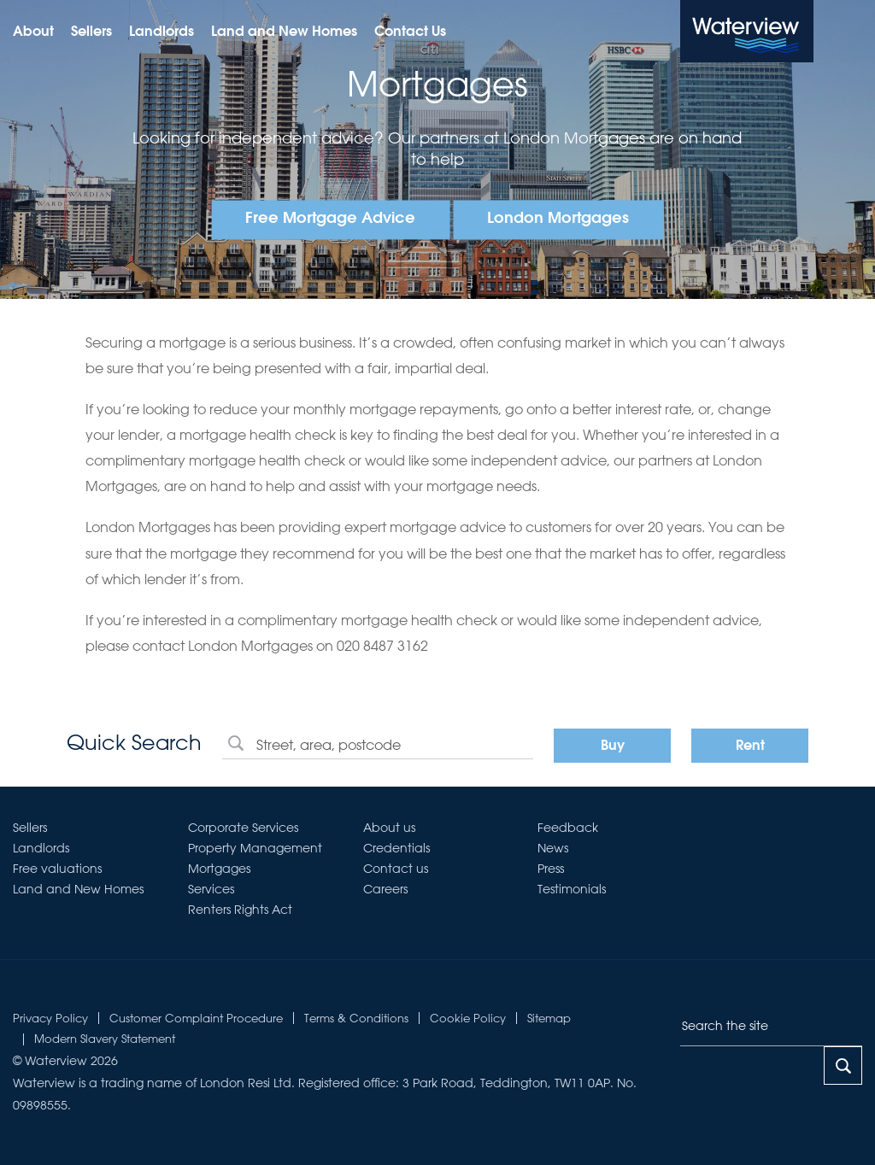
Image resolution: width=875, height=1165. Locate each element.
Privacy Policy (50, 1017)
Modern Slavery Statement (104, 1038)
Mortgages (219, 868)
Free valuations (57, 868)
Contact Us (410, 32)
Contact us (395, 868)
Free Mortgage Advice (330, 219)
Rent (750, 746)
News (552, 848)
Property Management (255, 848)
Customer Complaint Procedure (196, 1017)
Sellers (91, 32)
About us (389, 827)
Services (211, 889)
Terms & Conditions (356, 1017)
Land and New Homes (284, 32)
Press (550, 868)
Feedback (567, 827)
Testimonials (571, 889)
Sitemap (549, 1017)
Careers (385, 889)
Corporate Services (243, 827)
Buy (613, 746)
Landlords (161, 32)
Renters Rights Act (240, 909)
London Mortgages (558, 219)
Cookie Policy (468, 1017)
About (33, 32)
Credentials (396, 848)
